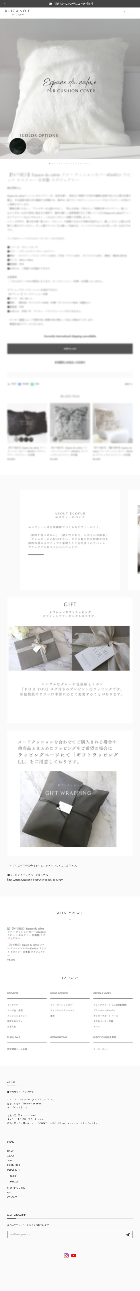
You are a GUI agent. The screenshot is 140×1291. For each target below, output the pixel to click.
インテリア (12, 1008)
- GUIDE (13, 1176)
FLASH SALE (13, 1040)
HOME (10, 1151)
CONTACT (12, 1197)
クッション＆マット (17, 1019)
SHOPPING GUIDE (16, 1188)
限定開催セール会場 (17, 1052)
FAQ (9, 1192)
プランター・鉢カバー (104, 1014)
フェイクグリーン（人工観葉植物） (110, 1008)
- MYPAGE (14, 1181)
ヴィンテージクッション (62, 1014)
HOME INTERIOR (59, 996)
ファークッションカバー (62, 1008)
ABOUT (10, 1155)
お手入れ (11, 1030)
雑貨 (52, 1019)
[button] (49, 166)
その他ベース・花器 (103, 1024)
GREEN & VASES (102, 996)
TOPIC (10, 1160)
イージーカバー (101, 1052)
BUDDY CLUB (13, 1165)
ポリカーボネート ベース (105, 1019)
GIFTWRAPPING (58, 1040)
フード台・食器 (15, 1014)
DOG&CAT (12, 996)
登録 (128, 1234)
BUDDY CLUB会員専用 (104, 1040)
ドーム (96, 1030)
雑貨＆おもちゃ (15, 1024)
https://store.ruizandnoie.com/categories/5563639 (35, 883)
